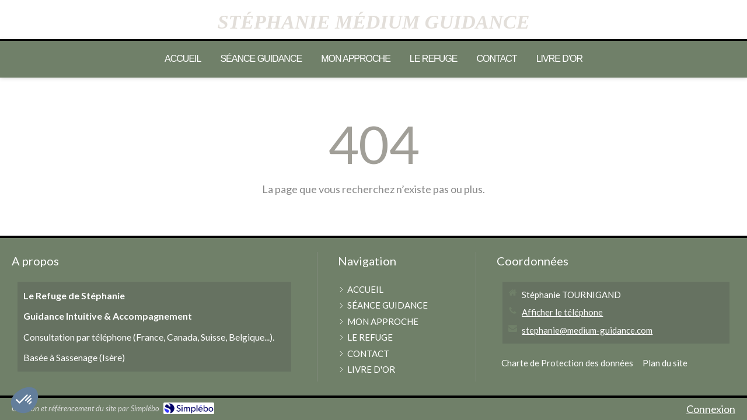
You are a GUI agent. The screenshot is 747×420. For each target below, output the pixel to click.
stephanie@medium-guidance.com (587, 330)
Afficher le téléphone (562, 312)
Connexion (710, 408)
